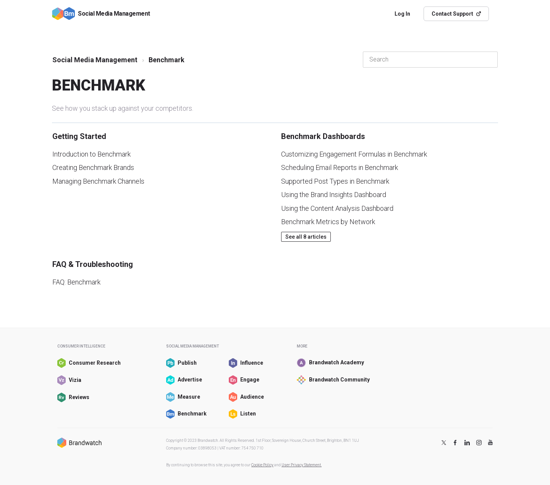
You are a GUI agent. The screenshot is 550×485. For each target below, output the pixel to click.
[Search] (430, 60)
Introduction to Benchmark (91, 154)
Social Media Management (95, 60)
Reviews (73, 397)
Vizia (69, 380)
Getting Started (79, 136)
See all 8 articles (306, 237)
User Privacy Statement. (301, 465)
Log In (402, 14)
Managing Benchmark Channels (98, 181)
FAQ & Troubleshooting (92, 264)
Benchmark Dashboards (323, 136)
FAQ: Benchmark (76, 282)
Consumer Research (84, 363)
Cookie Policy (262, 465)
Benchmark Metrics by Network (328, 222)
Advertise (184, 380)
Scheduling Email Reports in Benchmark (339, 167)
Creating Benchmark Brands (93, 167)
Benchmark (186, 414)
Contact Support (456, 14)
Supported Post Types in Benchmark (335, 181)
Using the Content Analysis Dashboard (337, 208)
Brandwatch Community (329, 380)
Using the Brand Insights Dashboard (333, 195)
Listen (242, 414)
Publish (181, 363)
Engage (244, 380)
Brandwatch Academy (329, 362)
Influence (246, 363)
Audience (246, 397)
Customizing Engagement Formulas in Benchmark (354, 154)
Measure (183, 397)
